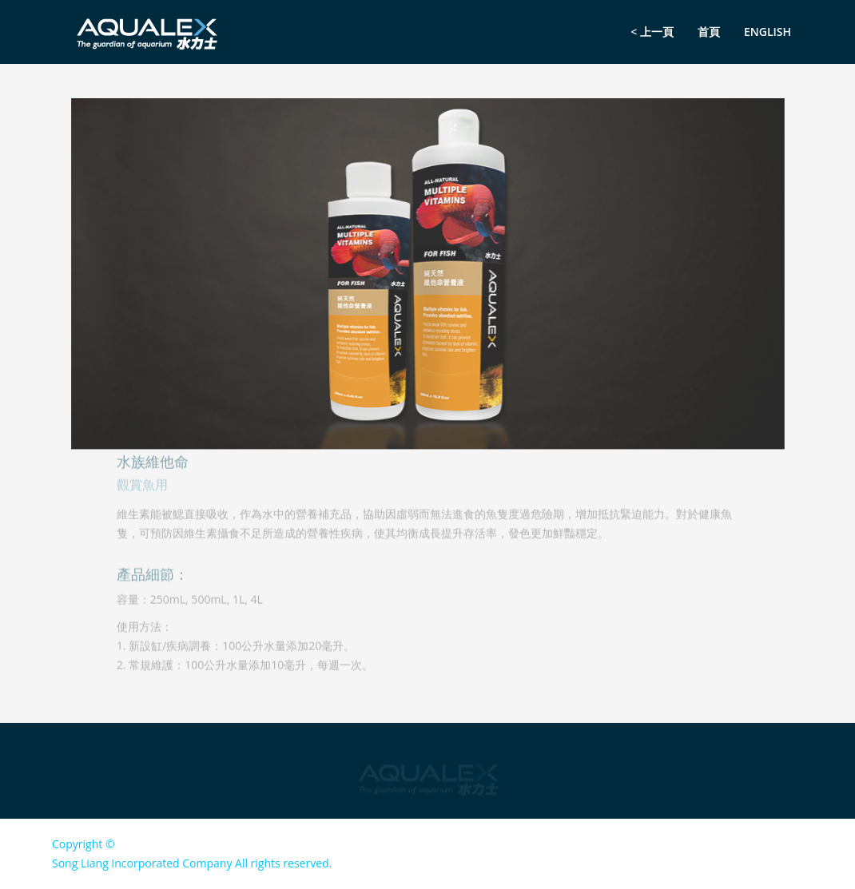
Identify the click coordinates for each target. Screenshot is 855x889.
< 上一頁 (652, 31)
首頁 (709, 31)
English (767, 31)
